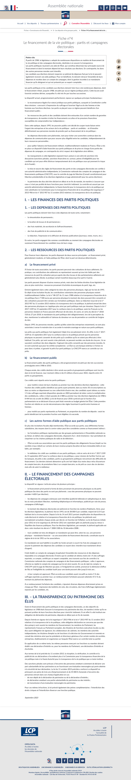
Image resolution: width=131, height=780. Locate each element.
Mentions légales (34, 772)
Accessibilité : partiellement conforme (53, 772)
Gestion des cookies (96, 772)
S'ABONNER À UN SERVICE (74, 767)
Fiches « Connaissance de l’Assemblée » (37, 30)
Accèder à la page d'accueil (66, 14)
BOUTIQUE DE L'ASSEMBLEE (29, 767)
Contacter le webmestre (74, 772)
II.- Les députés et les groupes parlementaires (66, 30)
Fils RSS (85, 772)
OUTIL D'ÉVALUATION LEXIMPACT (99, 767)
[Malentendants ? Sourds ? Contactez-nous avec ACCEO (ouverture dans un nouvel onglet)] (49, 760)
